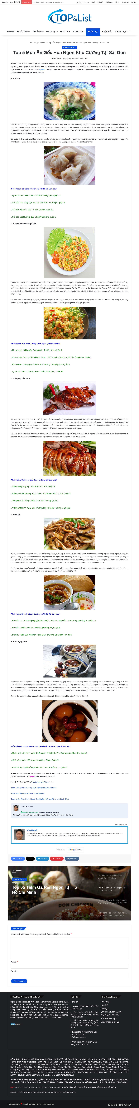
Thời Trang (109, 2)
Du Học (133, 2)
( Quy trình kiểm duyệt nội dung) (49, 812)
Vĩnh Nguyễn (57, 58)
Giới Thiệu (105, 1002)
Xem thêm (56, 1017)
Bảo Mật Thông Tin (109, 1018)
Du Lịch (65, 32)
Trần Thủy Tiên (27, 807)
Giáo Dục (78, 32)
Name (14, 962)
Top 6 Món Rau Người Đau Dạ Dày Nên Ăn (27, 793)
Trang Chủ (36, 43)
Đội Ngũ (104, 1008)
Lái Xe (117, 2)
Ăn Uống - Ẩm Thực (51, 43)
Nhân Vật (100, 2)
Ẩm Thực (93, 32)
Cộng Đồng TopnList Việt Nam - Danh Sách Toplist (38, 1104)
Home (10, 32)
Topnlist (41, 69)
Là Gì (93, 2)
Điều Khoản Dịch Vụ (110, 1022)
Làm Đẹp (51, 32)
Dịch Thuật (125, 2)
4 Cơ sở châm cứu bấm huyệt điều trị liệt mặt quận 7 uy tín (48, 2)
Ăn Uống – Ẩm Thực (40, 782)
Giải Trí (37, 32)
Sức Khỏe (23, 32)
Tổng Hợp (120, 32)
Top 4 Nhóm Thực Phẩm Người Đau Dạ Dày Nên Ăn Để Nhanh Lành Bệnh (40, 799)
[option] (69, 893)
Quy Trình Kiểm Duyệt (111, 1012)
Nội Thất (106, 32)
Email (14, 971)
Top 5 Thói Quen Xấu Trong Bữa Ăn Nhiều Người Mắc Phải (34, 788)
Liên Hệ (104, 1005)
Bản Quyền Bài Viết (110, 1015)
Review (86, 2)
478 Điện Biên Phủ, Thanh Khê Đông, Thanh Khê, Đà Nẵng (84, 1014)
